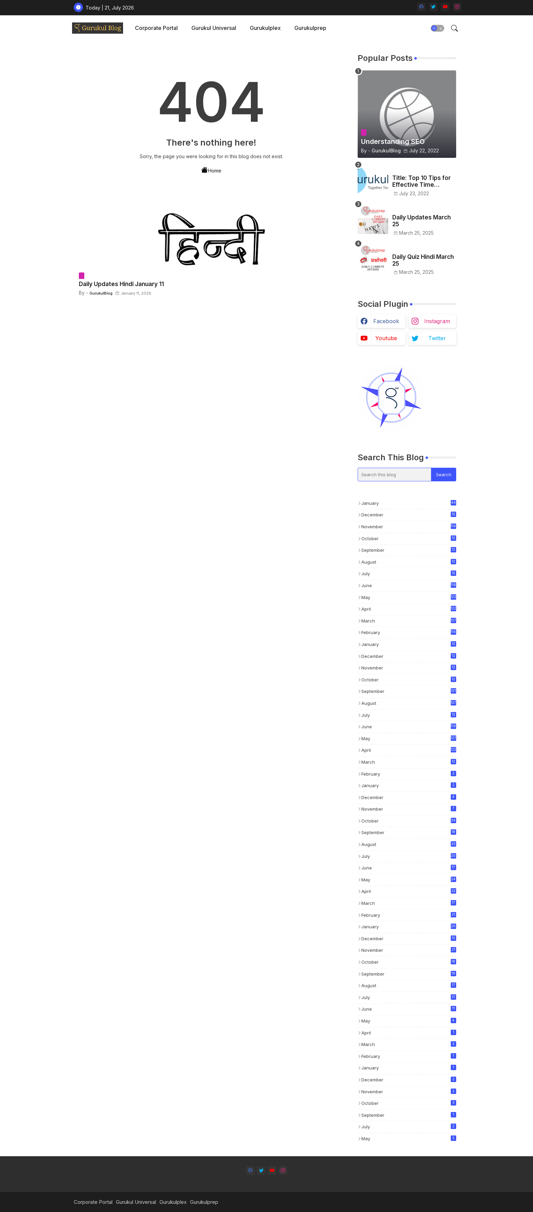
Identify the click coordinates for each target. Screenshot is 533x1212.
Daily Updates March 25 (421, 221)
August (408, 562)
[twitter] (433, 7)
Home (211, 170)
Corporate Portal (156, 27)
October (408, 538)
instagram (437, 321)
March (408, 621)
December (408, 515)
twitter (437, 338)
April (408, 609)
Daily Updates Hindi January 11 (121, 284)
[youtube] (445, 7)
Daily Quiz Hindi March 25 (423, 260)
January (408, 503)
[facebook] (421, 7)
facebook (386, 321)
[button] (437, 28)
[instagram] (457, 7)
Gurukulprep (310, 27)
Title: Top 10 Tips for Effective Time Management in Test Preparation (421, 181)
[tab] (156, 28)
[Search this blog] (395, 474)
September (408, 550)
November (408, 526)
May (408, 597)
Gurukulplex (265, 27)
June (408, 585)
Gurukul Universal (213, 27)
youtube (386, 338)
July (408, 573)
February (408, 632)
